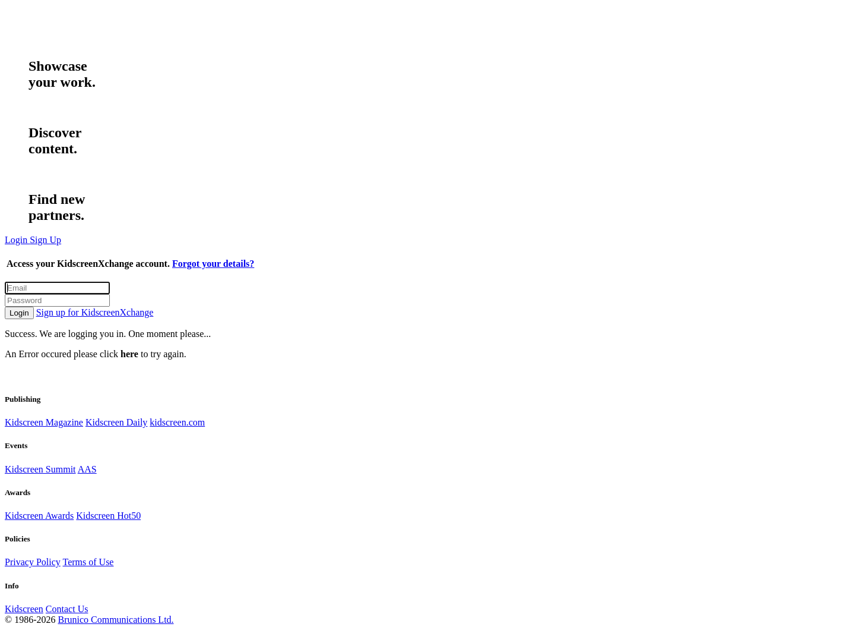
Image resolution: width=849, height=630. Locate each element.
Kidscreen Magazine (44, 422)
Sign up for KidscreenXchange (95, 312)
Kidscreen (24, 609)
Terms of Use (87, 562)
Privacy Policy (33, 562)
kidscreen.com (177, 422)
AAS (87, 469)
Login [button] (17, 240)
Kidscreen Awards (39, 516)
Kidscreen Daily (116, 422)
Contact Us (67, 609)
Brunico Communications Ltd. (115, 620)
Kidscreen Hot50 (108, 516)
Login (19, 312)
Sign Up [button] (45, 240)
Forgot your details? (213, 264)
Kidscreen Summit (40, 469)
